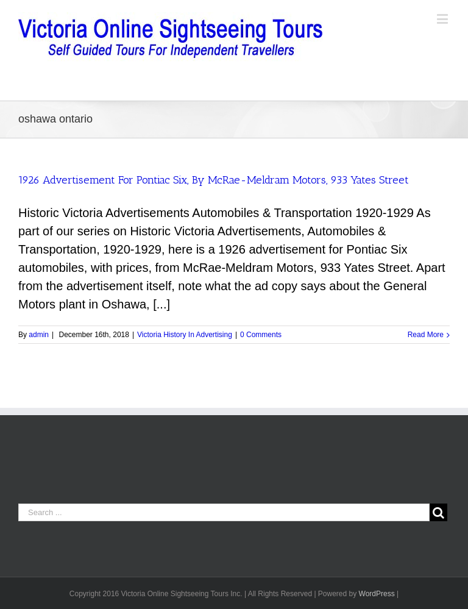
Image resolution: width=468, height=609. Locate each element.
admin (39, 334)
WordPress (377, 593)
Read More (426, 334)
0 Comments (261, 334)
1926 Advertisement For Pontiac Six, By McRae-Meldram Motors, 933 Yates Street (213, 180)
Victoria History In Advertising (184, 334)
